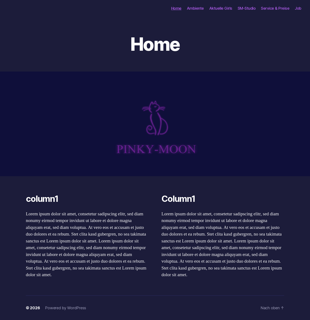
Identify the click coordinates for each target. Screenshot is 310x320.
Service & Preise (275, 8)
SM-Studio (247, 8)
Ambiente (195, 8)
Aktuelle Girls (220, 8)
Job (298, 8)
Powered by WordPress (65, 308)
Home (176, 8)
